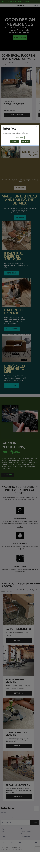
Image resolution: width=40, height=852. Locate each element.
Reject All (14, 141)
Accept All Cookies (25, 141)
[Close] (37, 126)
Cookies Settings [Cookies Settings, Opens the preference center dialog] (19, 137)
